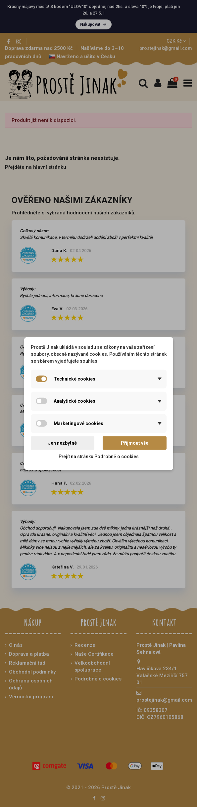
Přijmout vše (134, 443)
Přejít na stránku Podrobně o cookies (99, 456)
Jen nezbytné (62, 443)
